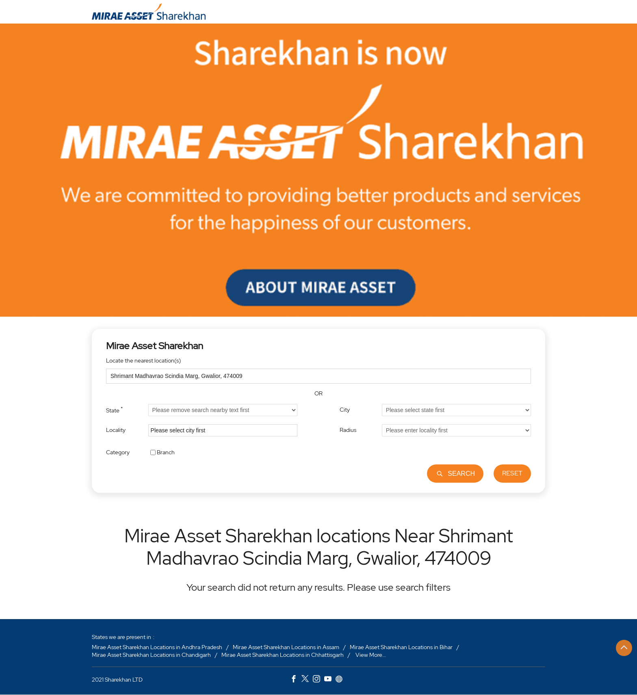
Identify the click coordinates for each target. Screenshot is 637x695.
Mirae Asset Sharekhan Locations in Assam (286, 647)
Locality (116, 430)
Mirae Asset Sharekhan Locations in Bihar (401, 647)
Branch (166, 451)
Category (118, 451)
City (345, 409)
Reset (512, 473)
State (114, 409)
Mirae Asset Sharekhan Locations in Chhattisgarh (282, 654)
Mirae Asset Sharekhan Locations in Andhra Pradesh (157, 647)
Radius (348, 430)
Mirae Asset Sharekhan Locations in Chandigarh (151, 654)
